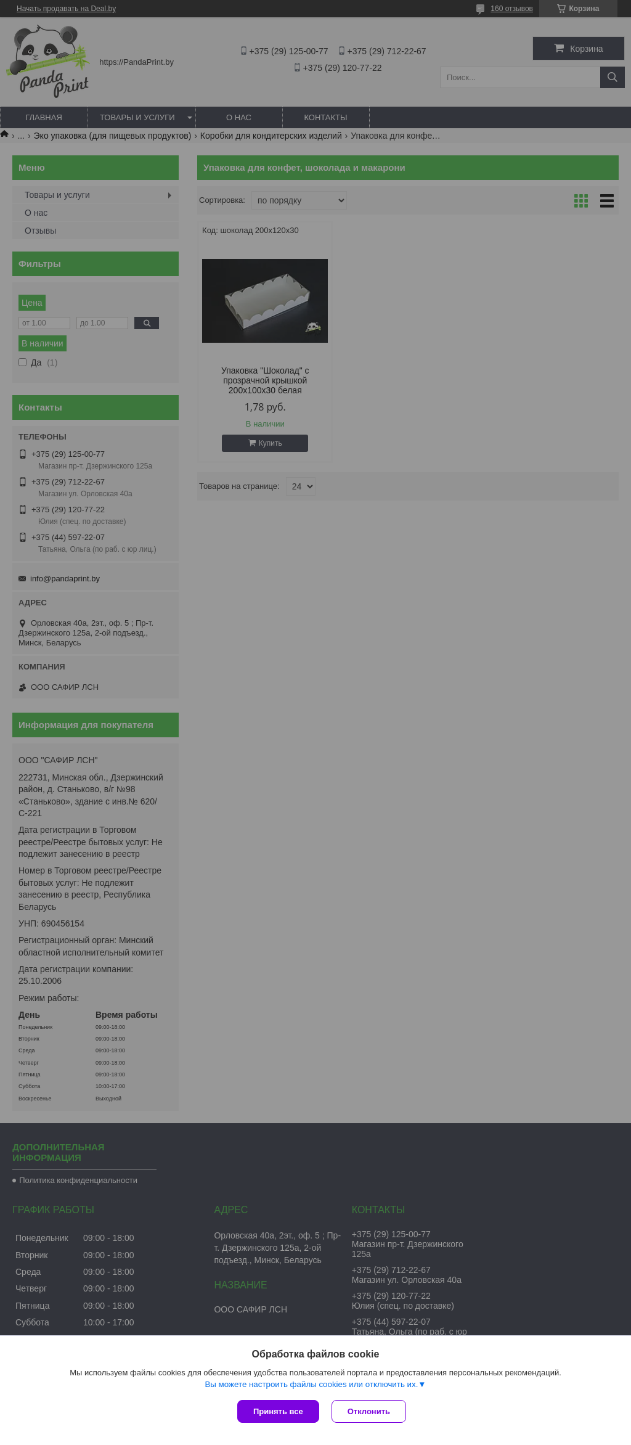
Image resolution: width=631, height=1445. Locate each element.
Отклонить (369, 1411)
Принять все (278, 1411)
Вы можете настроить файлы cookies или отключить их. (311, 1384)
